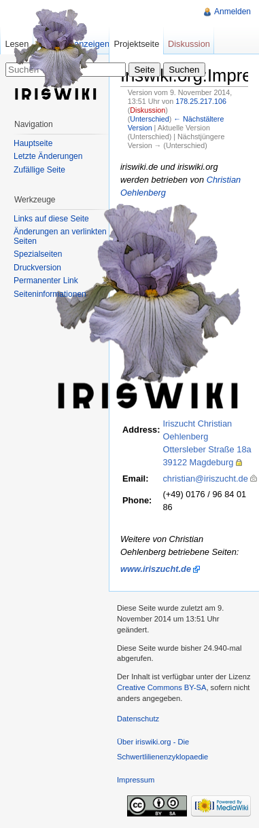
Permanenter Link (46, 280)
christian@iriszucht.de (204, 478)
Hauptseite (33, 143)
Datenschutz (138, 719)
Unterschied (149, 119)
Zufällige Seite (39, 170)
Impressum (135, 780)
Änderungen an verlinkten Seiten (60, 236)
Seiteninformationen (50, 294)
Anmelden (232, 11)
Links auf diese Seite (51, 218)
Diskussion (147, 110)
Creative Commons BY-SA (161, 687)
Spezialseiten (38, 254)
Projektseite (136, 44)
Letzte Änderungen (48, 156)
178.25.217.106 (200, 101)
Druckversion (37, 267)
